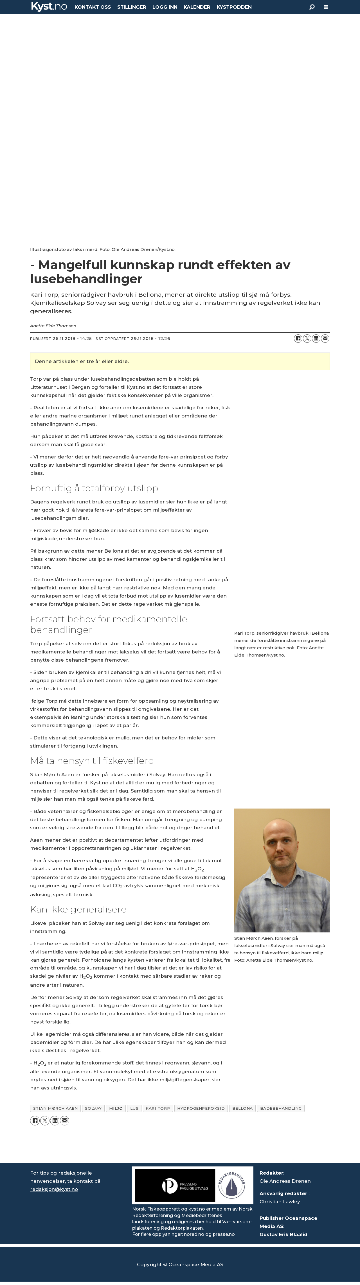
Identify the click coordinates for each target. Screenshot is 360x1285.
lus (134, 1108)
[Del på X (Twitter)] (307, 338)
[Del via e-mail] (325, 338)
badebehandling (281, 1108)
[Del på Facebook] (298, 338)
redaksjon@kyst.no (54, 1189)
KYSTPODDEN (234, 7)
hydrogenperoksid (201, 1108)
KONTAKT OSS (93, 7)
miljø (116, 1108)
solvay (93, 1108)
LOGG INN (164, 7)
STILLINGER (131, 7)
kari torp (158, 1108)
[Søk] (312, 7)
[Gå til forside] (49, 7)
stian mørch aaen (55, 1108)
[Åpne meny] (326, 7)
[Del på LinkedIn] (316, 338)
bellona (242, 1108)
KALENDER (197, 7)
